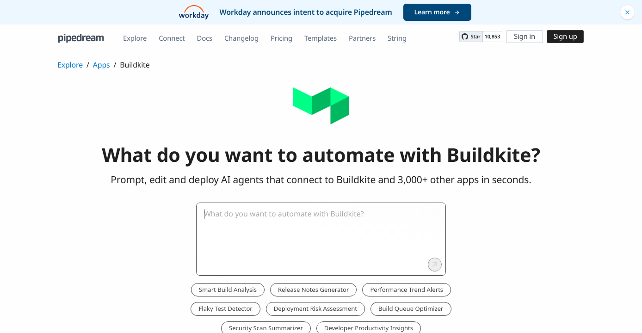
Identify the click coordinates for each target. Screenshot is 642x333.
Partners (362, 38)
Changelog (241, 38)
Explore (135, 38)
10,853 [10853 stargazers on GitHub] (492, 36)
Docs (204, 38)
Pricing (281, 38)
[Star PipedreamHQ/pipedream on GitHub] (470, 36)
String (397, 38)
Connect (172, 38)
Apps (101, 65)
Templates (320, 38)
